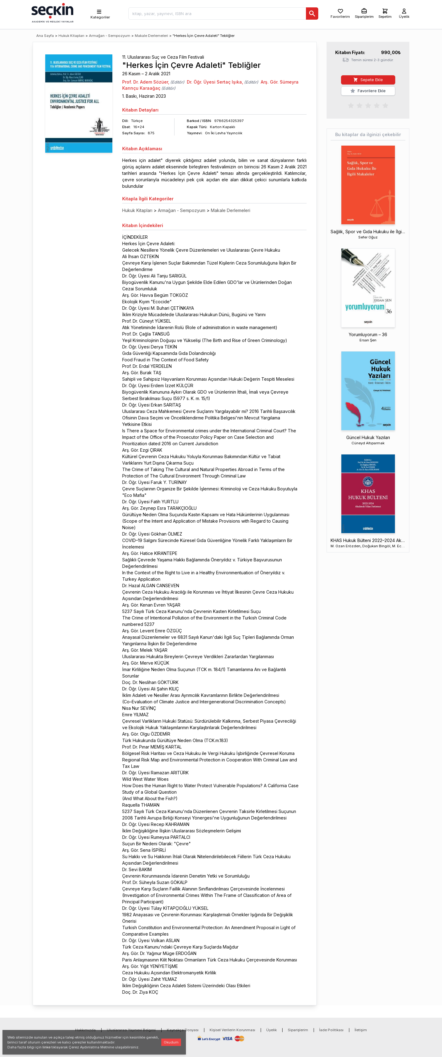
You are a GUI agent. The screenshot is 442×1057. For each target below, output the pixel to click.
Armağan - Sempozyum (109, 35)
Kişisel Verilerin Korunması (232, 1030)
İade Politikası (331, 1030)
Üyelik (271, 1030)
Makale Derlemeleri (151, 35)
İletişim (361, 1030)
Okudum (171, 1042)
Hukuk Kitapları (71, 35)
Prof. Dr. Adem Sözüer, (145, 81)
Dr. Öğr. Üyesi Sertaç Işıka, (215, 81)
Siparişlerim (298, 1030)
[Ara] (312, 13)
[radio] (351, 105)
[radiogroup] (368, 105)
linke (46, 1047)
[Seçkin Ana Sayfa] (51, 12)
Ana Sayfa (45, 35)
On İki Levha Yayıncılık (223, 133)
